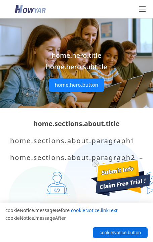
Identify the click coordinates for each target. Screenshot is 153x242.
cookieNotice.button (120, 232)
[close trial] (95, 163)
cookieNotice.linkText (94, 210)
